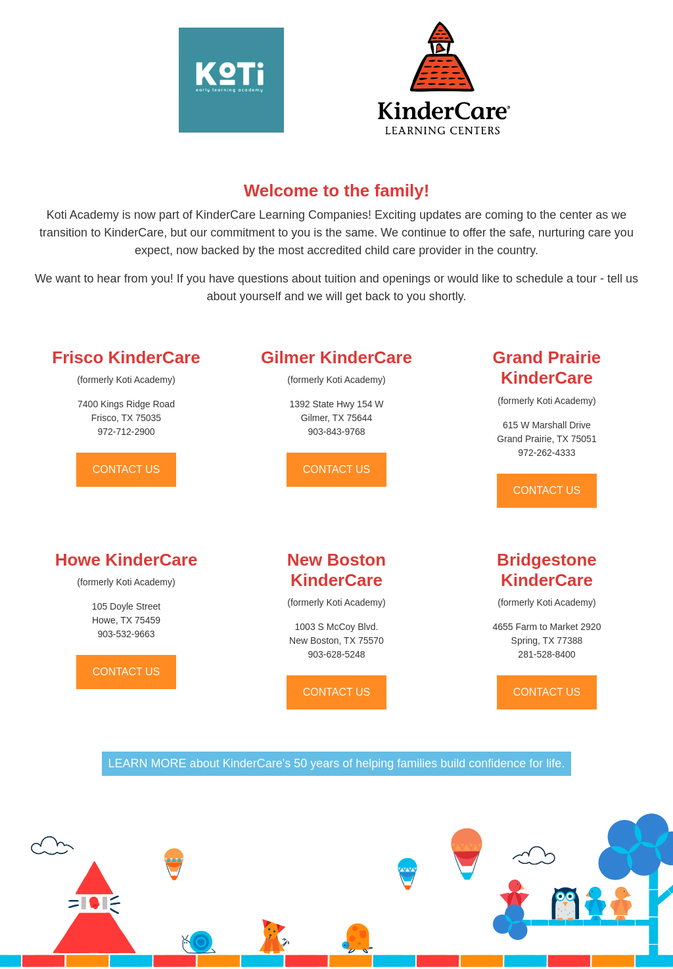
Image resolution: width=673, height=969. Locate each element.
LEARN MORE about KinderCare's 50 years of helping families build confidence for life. (336, 763)
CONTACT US (126, 469)
